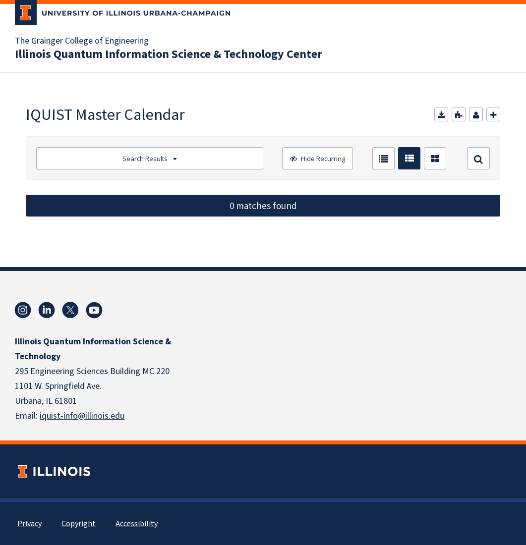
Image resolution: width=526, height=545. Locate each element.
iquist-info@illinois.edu (82, 416)
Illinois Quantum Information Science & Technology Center (168, 54)
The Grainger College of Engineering (82, 41)
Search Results (145, 158)
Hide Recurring (322, 158)
